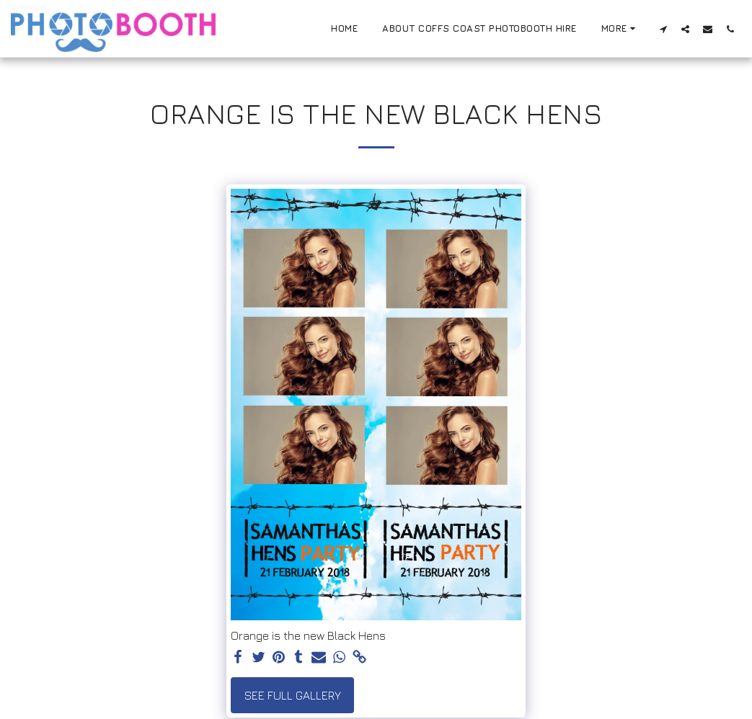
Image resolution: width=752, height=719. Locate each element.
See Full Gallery (292, 695)
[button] (663, 29)
